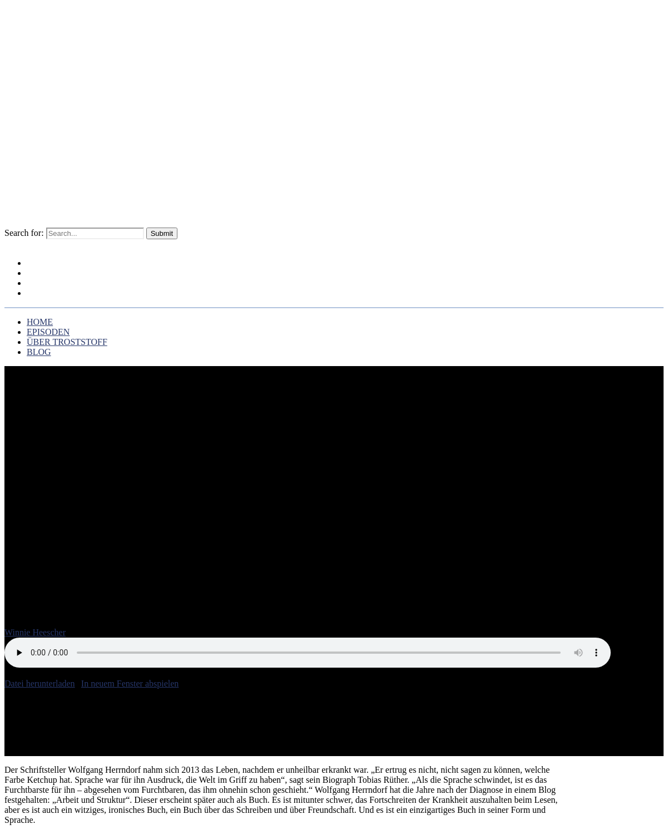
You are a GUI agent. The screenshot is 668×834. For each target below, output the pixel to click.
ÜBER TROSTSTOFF (70, 284)
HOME (40, 322)
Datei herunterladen (39, 683)
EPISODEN (48, 332)
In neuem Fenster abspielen (130, 683)
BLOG (45, 294)
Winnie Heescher (35, 632)
